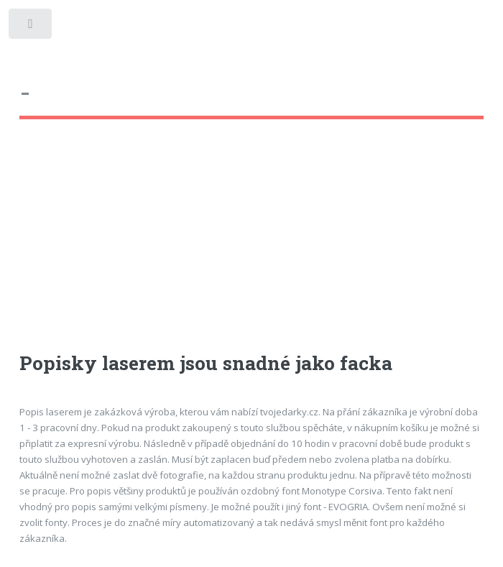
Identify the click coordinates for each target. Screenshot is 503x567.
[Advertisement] (251, 248)
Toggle (31, 27)
